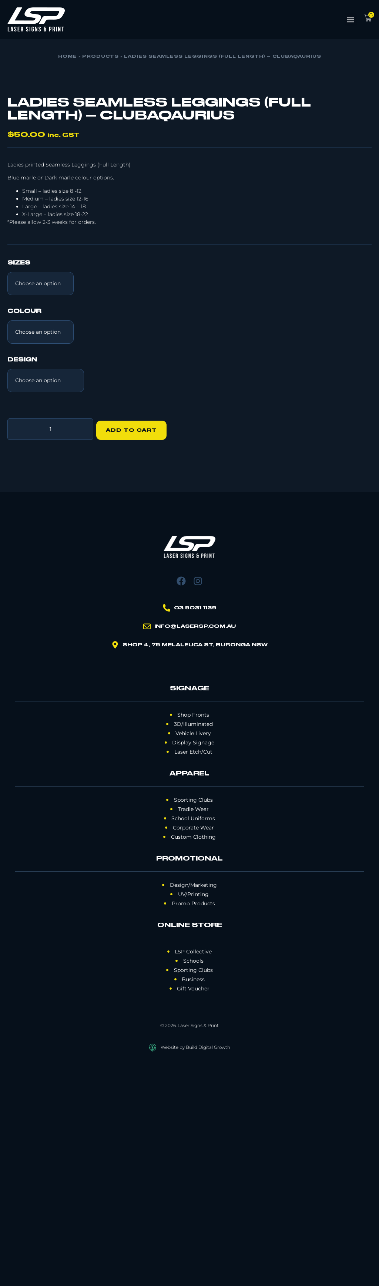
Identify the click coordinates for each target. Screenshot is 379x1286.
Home (67, 56)
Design (22, 582)
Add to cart (133, 650)
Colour (24, 533)
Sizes (18, 485)
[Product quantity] (50, 650)
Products (100, 56)
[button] (351, 19)
